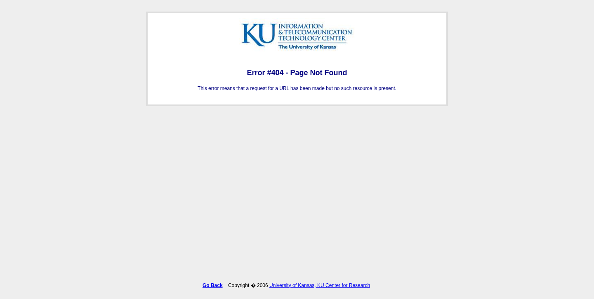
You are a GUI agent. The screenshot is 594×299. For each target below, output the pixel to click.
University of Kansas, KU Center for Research (319, 284)
